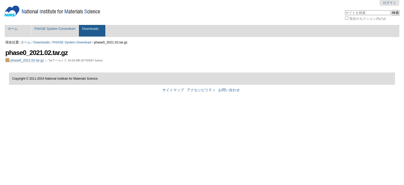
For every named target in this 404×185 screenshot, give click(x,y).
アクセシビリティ (201, 90)
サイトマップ (173, 90)
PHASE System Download (72, 42)
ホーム (13, 29)
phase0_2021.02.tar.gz (25, 60)
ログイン (389, 3)
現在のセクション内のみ (367, 19)
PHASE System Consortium (55, 29)
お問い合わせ (229, 90)
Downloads (90, 29)
